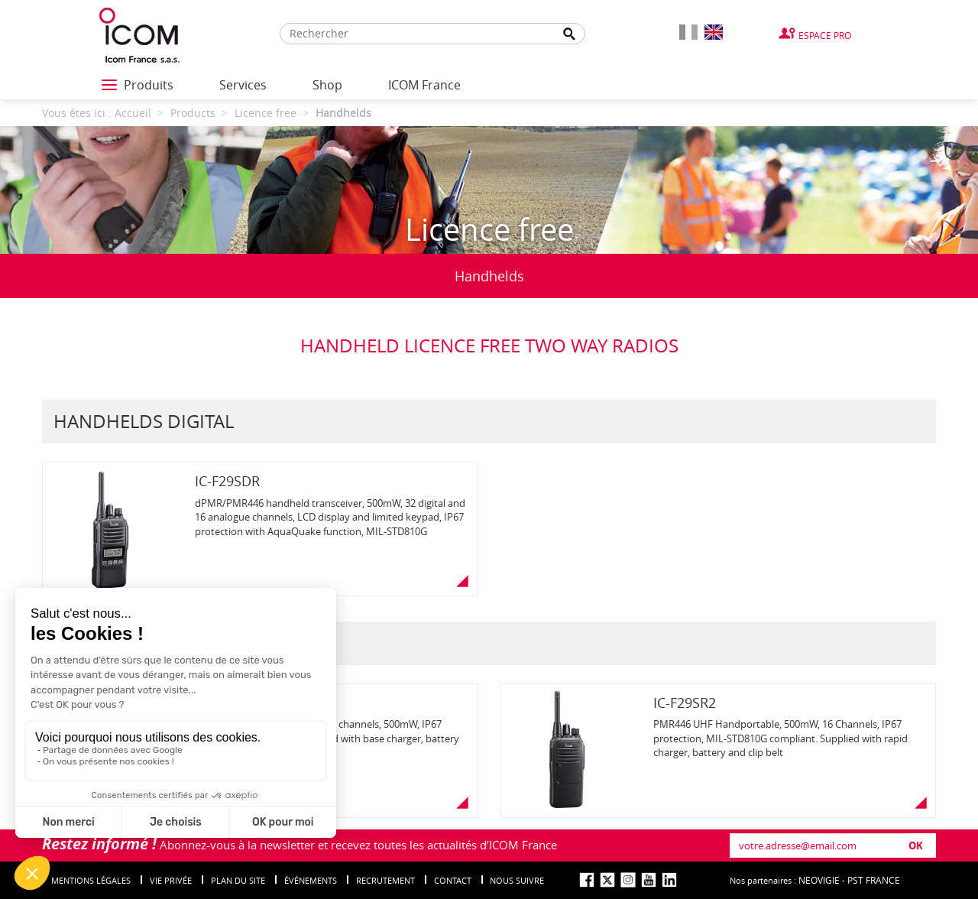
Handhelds (489, 276)
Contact (452, 880)
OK (915, 845)
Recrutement (385, 880)
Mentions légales (91, 880)
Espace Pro (824, 35)
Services (243, 84)
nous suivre (517, 880)
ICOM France (424, 84)
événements (310, 880)
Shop (327, 84)
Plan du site (238, 880)
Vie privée (171, 880)
